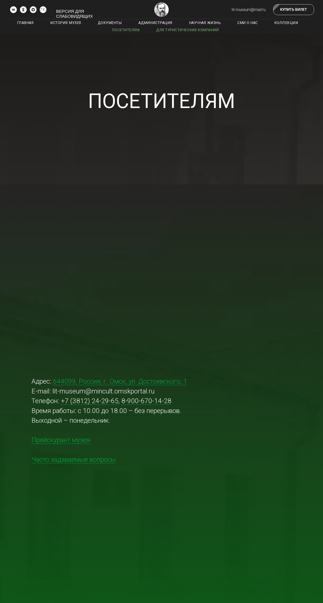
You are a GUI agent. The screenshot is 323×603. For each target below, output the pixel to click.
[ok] (23, 9)
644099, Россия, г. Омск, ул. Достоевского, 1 (120, 381)
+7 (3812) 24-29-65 (89, 401)
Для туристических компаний (187, 30)
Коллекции (286, 23)
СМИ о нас (247, 23)
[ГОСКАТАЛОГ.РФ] (43, 9)
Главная (25, 23)
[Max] (33, 9)
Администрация (155, 23)
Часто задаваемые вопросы (73, 459)
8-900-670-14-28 (146, 401)
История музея (65, 23)
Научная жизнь (205, 23)
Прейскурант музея (60, 440)
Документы (110, 23)
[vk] (13, 9)
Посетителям (126, 30)
